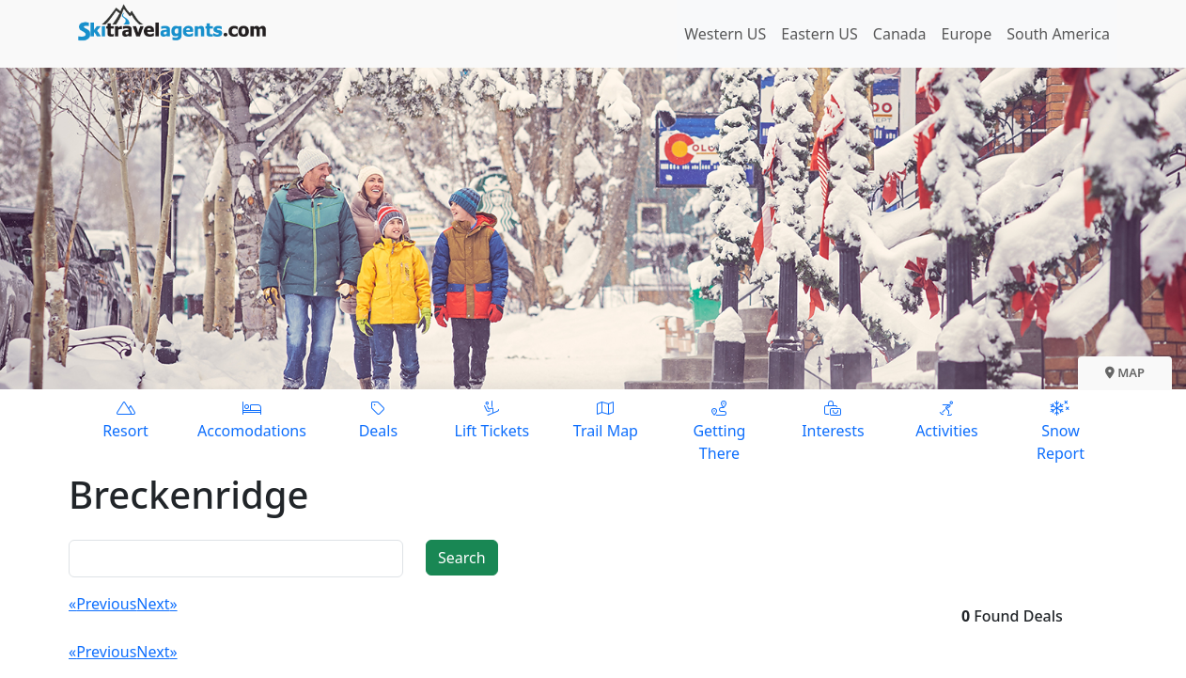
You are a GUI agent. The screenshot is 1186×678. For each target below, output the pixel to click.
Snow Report (1060, 430)
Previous (106, 603)
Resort (125, 419)
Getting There (719, 430)
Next (152, 603)
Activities (947, 419)
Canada (900, 34)
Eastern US (819, 34)
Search (462, 557)
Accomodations (251, 419)
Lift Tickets (492, 419)
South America (1058, 34)
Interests (833, 419)
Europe (967, 34)
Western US (725, 34)
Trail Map (606, 419)
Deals (378, 419)
